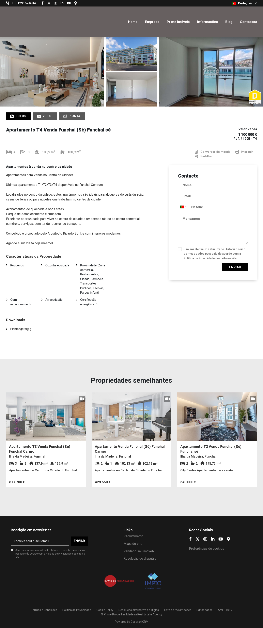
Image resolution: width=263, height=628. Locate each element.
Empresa (152, 22)
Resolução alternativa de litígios (139, 610)
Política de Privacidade (199, 258)
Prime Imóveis (178, 22)
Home (133, 22)
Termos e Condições (44, 610)
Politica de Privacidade (76, 610)
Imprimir (244, 152)
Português (244, 3)
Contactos (248, 22)
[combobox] (213, 207)
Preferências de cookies (206, 548)
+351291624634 (24, 3)
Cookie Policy (104, 610)
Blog (228, 22)
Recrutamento (133, 536)
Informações (207, 22)
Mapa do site (133, 544)
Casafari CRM (139, 621)
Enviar (235, 267)
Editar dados (205, 610)
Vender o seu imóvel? (139, 551)
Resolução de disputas (140, 558)
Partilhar (204, 156)
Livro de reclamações (177, 610)
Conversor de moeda (212, 152)
